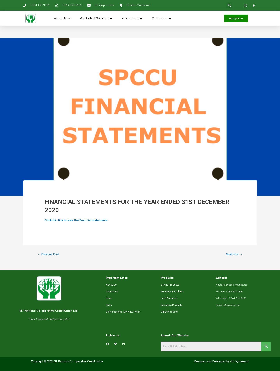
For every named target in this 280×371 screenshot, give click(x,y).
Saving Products (170, 284)
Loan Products (169, 298)
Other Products (169, 311)
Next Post (234, 254)
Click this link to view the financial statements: (76, 220)
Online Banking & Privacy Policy (123, 311)
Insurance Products (171, 305)
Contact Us (161, 18)
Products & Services (96, 18)
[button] (229, 5)
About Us (62, 18)
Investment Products (172, 291)
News (109, 298)
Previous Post (48, 254)
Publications (132, 18)
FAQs (109, 305)
